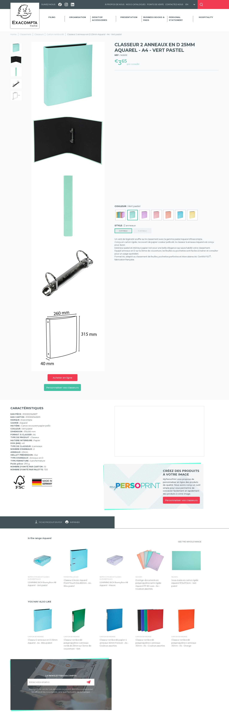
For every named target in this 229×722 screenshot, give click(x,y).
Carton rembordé (55, 34)
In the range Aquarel (39, 538)
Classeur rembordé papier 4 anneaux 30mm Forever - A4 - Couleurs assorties (114, 643)
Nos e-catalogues (136, 4)
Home (13, 34)
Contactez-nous (174, 4)
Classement (25, 34)
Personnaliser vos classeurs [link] (181, 500)
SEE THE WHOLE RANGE (189, 541)
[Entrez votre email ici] (61, 682)
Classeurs (39, 34)
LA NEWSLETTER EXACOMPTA (61, 675)
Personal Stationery (176, 18)
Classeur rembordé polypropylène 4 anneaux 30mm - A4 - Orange (183, 643)
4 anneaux (142, 231)
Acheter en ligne (62, 377)
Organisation (77, 17)
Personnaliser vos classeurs (62, 387)
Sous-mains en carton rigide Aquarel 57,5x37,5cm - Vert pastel (184, 583)
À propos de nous (114, 4)
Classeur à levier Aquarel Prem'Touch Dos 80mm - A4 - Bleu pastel (78, 583)
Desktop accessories (99, 18)
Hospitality (206, 17)
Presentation (128, 17)
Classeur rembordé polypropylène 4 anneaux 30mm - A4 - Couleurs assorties (150, 643)
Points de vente (155, 4)
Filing (51, 17)
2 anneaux (123, 231)
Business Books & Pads (153, 18)
